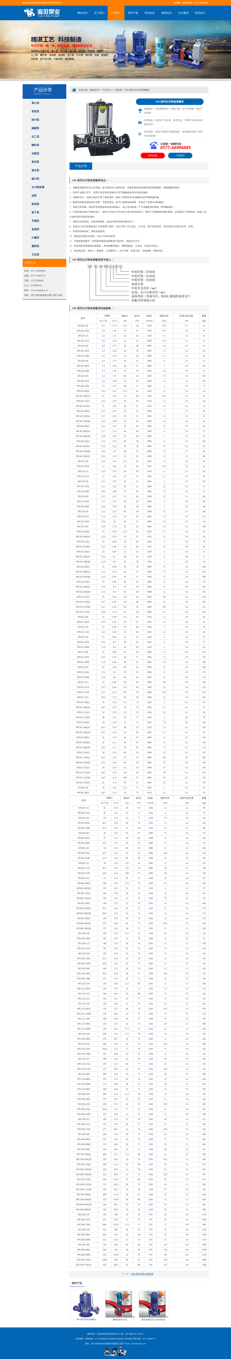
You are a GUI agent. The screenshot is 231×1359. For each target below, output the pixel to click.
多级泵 (35, 229)
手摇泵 (35, 220)
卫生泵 (35, 254)
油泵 (34, 195)
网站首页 (82, 12)
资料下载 (133, 12)
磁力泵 (35, 178)
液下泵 (35, 212)
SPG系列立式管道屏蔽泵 (137, 90)
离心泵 (35, 103)
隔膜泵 (35, 128)
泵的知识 (150, 12)
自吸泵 (35, 153)
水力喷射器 (38, 187)
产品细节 (180, 155)
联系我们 (200, 12)
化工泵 (35, 136)
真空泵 (35, 162)
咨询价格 (152, 155)
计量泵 (35, 237)
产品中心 (116, 12)
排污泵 (35, 119)
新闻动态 (166, 12)
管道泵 (35, 111)
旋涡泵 (35, 204)
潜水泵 (35, 170)
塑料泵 (35, 246)
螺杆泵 (35, 145)
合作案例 (183, 12)
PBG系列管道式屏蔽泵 (142, 1274)
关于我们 (99, 12)
